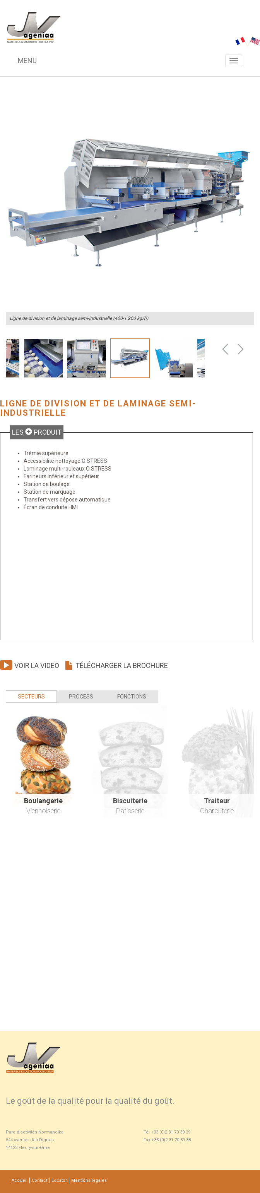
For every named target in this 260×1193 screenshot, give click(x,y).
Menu (27, 60)
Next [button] (240, 349)
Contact (39, 1180)
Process (81, 696)
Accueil (19, 1180)
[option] (130, 201)
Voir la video (29, 665)
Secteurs (31, 696)
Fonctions (131, 696)
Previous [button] (225, 349)
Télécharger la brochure (116, 665)
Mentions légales (89, 1180)
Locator (59, 1180)
